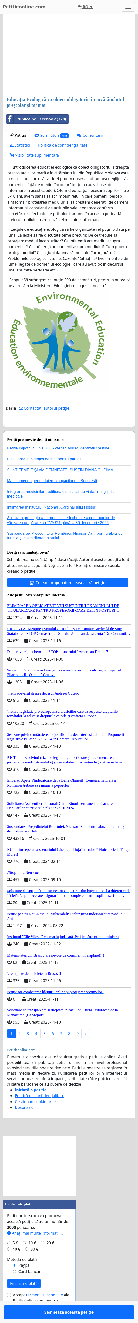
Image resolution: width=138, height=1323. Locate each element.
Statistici (20, 145)
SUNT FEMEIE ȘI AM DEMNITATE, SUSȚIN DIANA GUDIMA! (60, 484)
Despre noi (24, 1121)
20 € (50, 1257)
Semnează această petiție (69, 430)
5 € (15, 1257)
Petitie (18, 135)
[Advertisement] (69, 56)
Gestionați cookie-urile (35, 1115)
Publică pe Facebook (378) (36, 119)
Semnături (51, 135)
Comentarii (90, 135)
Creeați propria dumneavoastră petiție (67, 596)
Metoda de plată (22, 1273)
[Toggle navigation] (128, 7)
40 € (16, 1263)
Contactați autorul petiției (44, 408)
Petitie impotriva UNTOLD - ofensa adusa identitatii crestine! (59, 462)
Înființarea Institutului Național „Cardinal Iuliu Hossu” (51, 521)
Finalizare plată (24, 1297)
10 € (32, 1257)
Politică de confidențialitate (63, 145)
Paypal (24, 1279)
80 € (34, 1263)
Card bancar (29, 1285)
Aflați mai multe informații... (35, 1247)
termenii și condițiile (44, 1309)
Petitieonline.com (24, 6)
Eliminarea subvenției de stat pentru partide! (45, 473)
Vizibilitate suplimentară (34, 155)
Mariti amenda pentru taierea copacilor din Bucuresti (52, 495)
